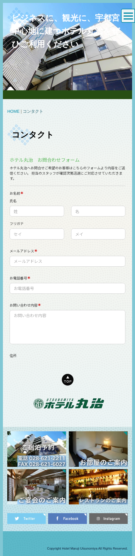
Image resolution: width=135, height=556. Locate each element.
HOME (13, 111)
